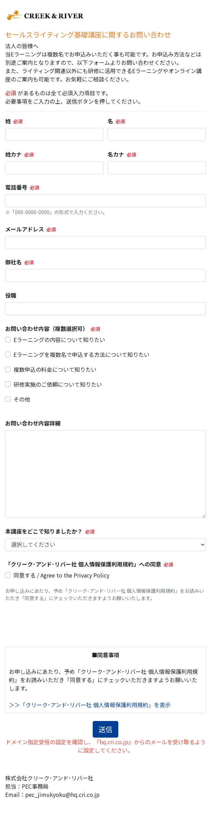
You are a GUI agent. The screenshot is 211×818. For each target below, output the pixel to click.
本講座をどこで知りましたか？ (44, 531)
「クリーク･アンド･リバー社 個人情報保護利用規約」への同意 (83, 564)
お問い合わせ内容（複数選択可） (46, 328)
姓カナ (13, 154)
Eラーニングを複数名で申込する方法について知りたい (81, 354)
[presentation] (57, 624)
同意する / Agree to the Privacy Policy (61, 575)
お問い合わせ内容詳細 (33, 423)
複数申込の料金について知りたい (55, 369)
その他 (21, 399)
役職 (10, 295)
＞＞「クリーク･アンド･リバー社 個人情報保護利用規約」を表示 (90, 705)
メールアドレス (24, 229)
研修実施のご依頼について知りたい (57, 384)
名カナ (116, 154)
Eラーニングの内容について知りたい (59, 339)
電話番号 (16, 187)
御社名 (13, 262)
